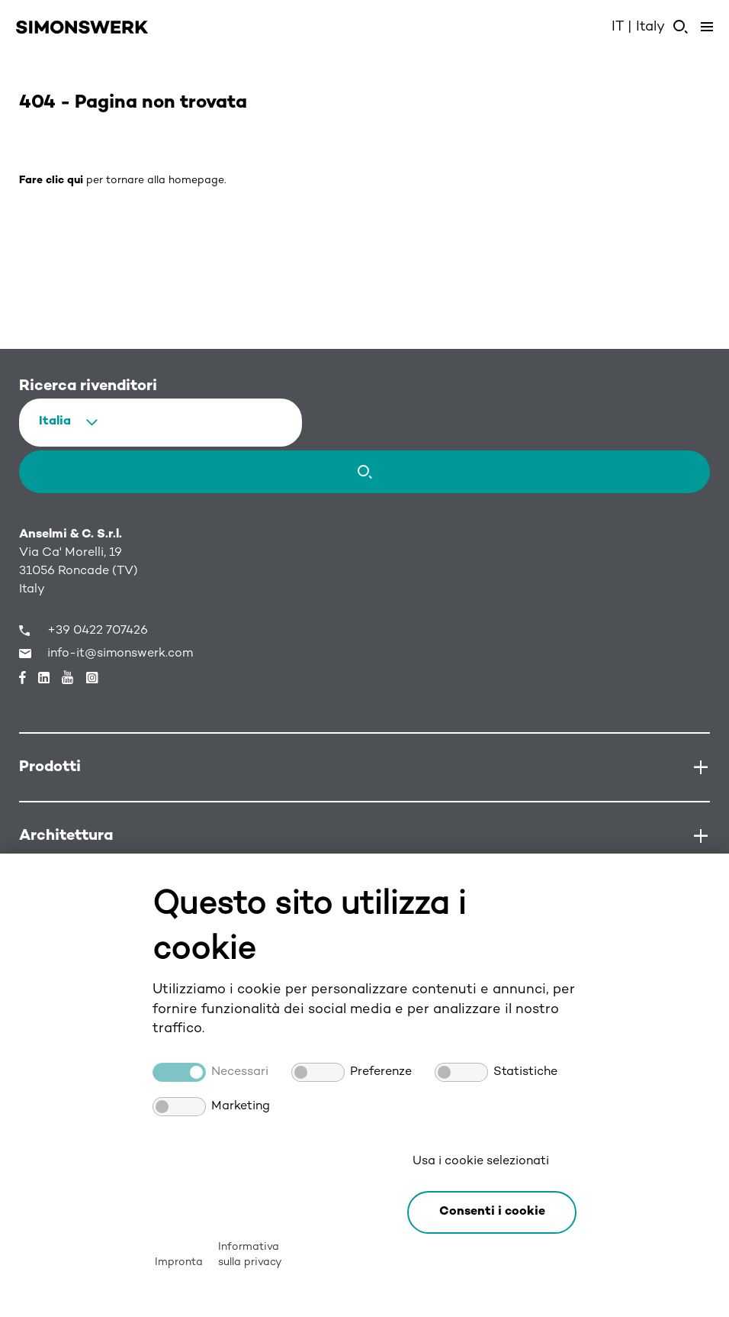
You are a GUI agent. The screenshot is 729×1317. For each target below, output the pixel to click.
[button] (491, 1212)
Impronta (179, 1262)
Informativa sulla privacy (249, 1254)
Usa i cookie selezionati (481, 1161)
